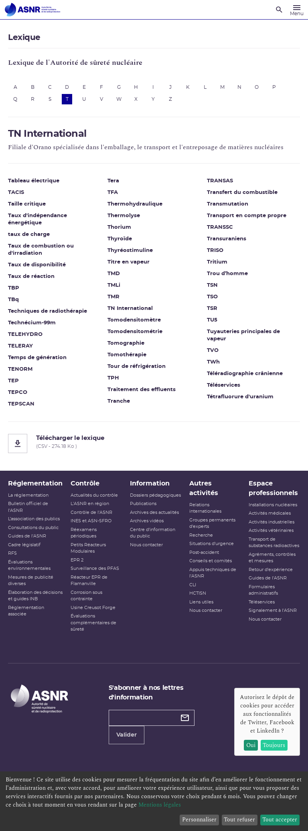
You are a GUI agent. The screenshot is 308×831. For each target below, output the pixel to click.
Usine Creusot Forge (93, 607)
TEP (13, 381)
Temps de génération (37, 357)
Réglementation (35, 483)
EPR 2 (77, 560)
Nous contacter (146, 545)
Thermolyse (123, 215)
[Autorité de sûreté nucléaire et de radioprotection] (32, 9)
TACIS (16, 192)
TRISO (215, 250)
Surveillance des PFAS (95, 568)
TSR (212, 308)
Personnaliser (199, 819)
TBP (13, 288)
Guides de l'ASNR (27, 536)
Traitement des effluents (141, 389)
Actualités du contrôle (94, 495)
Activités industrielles (271, 522)
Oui (250, 745)
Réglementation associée (26, 611)
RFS (12, 553)
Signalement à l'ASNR (273, 610)
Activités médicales (270, 513)
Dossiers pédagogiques (155, 495)
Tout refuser (239, 819)
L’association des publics (34, 519)
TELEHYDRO (25, 334)
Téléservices (223, 385)
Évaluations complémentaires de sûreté (93, 622)
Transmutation (227, 204)
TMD (113, 273)
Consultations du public (33, 527)
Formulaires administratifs (263, 590)
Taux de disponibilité (37, 265)
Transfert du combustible (242, 192)
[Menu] (296, 9)
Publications (143, 503)
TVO (213, 350)
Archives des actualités (154, 512)
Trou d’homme (227, 273)
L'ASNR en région (90, 503)
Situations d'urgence (211, 543)
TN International (130, 308)
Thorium (119, 227)
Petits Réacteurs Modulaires (88, 548)
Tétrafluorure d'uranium (240, 397)
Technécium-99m (32, 323)
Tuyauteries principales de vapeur (243, 335)
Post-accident (204, 552)
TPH (113, 378)
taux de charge (29, 234)
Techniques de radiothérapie (47, 311)
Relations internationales (205, 508)
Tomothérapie (126, 355)
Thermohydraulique (134, 204)
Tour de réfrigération (136, 366)
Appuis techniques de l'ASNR (212, 573)
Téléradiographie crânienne (245, 373)
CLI (192, 585)
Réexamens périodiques (84, 533)
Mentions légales (159, 805)
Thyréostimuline (130, 250)
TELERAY (20, 346)
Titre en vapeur (128, 262)
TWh (213, 362)
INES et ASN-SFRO (91, 521)
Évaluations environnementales (29, 565)
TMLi (113, 285)
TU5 (212, 320)
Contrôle (85, 483)
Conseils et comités (210, 561)
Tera (113, 181)
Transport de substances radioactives (274, 542)
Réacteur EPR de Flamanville (89, 580)
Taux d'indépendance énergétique (37, 219)
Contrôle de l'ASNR (91, 512)
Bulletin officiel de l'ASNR (28, 507)
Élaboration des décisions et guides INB (35, 595)
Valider (126, 735)
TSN (212, 285)
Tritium (217, 262)
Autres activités (203, 488)
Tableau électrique (33, 181)
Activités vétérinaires (271, 530)
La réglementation (28, 495)
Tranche (118, 401)
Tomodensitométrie (134, 331)
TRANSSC (220, 227)
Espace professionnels (273, 488)
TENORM (20, 369)
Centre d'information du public (152, 533)
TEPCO (17, 392)
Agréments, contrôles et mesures (272, 557)
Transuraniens (226, 239)
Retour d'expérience (271, 569)
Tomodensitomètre (134, 320)
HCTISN (197, 593)
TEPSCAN (21, 404)
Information (150, 483)
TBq (13, 299)
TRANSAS (220, 181)
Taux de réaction (31, 276)
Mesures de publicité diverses (30, 580)
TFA (112, 192)
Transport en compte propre (246, 215)
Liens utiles (201, 602)
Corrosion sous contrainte (86, 595)
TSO (212, 297)
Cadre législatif (24, 545)
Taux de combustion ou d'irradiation (41, 250)
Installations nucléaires (273, 505)
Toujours (274, 745)
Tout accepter (279, 819)
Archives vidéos (147, 521)
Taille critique (27, 204)
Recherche (201, 535)
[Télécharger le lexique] (154, 443)
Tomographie (125, 343)
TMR (113, 297)
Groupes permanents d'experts (212, 523)
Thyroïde (119, 239)
